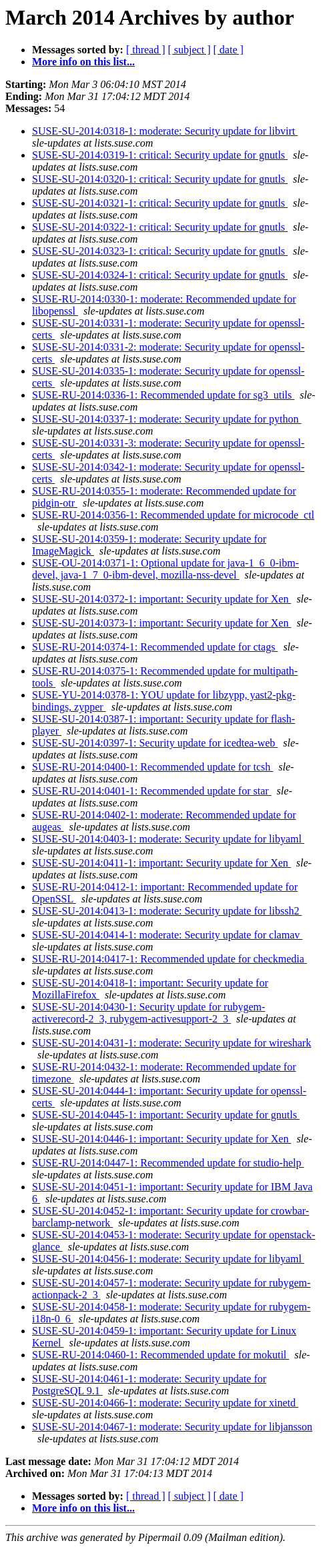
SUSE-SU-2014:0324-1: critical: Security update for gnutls (160, 275)
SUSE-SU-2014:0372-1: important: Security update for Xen (161, 599)
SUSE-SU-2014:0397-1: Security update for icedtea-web (155, 743)
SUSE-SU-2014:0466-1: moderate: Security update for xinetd (165, 1402)
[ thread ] (146, 49)
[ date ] (229, 49)
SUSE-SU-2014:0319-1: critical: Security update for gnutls (160, 155)
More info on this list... (83, 61)
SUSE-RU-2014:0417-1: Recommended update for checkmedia (169, 958)
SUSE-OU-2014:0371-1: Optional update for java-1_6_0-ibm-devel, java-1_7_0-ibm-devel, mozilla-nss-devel (165, 569)
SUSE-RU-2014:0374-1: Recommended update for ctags (155, 647)
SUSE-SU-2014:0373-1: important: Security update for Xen (161, 623)
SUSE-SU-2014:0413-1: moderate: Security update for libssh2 (167, 910)
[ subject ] (189, 49)
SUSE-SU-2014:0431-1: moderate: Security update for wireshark (171, 1042)
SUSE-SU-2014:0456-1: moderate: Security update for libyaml (168, 1258)
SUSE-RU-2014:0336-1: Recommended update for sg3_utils (163, 395)
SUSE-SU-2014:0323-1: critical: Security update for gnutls (160, 251)
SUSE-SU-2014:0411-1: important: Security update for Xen (161, 862)
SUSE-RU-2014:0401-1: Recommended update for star (152, 790)
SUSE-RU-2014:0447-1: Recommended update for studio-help (168, 1162)
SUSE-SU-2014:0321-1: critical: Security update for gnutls (160, 203)
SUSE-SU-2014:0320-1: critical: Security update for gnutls (160, 179)
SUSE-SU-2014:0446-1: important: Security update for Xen (161, 1138)
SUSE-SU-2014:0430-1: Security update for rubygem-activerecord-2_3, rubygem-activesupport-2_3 (148, 1012)
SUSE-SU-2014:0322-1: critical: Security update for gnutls (160, 227)
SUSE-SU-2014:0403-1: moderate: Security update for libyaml (168, 838)
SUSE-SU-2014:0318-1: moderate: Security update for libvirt (165, 131)
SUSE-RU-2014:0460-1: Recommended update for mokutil (160, 1354)
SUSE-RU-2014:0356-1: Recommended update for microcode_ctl (173, 515)
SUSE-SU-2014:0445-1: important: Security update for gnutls (166, 1114)
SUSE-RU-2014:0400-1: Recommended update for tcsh (152, 767)
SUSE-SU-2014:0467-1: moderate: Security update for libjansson (172, 1426)
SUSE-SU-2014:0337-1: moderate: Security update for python (167, 419)
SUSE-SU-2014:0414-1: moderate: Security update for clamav (167, 934)
